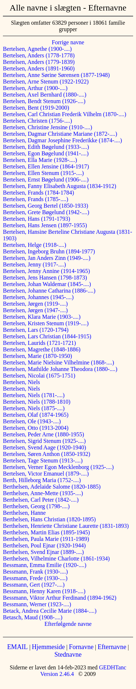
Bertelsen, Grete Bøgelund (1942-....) (46, 212)
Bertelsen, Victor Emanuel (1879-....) (46, 473)
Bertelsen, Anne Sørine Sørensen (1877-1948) (56, 75)
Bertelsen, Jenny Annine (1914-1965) (46, 271)
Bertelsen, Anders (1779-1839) (39, 62)
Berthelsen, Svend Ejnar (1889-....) (43, 552)
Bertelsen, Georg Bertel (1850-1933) (45, 206)
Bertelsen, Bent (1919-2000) (36, 108)
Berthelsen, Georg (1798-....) (36, 506)
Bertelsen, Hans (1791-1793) (36, 219)
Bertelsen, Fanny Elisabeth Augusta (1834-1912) (59, 186)
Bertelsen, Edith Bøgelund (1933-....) (46, 147)
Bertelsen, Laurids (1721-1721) (39, 343)
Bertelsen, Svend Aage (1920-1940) (44, 447)
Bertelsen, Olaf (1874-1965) (36, 415)
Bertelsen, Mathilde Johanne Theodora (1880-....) (60, 369)
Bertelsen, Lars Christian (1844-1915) (47, 336)
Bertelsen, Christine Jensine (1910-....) (47, 127)
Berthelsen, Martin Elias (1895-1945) (46, 532)
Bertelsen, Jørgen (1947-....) (35, 310)
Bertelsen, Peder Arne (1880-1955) (43, 434)
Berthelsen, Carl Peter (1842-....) (41, 500)
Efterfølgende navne (67, 624)
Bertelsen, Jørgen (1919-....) (35, 304)
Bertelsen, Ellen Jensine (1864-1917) (46, 166)
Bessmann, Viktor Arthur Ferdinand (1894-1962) (59, 598)
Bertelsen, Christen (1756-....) (37, 121)
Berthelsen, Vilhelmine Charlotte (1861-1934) (56, 558)
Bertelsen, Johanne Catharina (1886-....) (49, 291)
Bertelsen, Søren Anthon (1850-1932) (46, 454)
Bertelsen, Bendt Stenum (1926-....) (44, 101)
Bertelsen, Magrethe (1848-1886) (42, 349)
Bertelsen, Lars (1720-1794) (36, 330)
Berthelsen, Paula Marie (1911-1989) (46, 539)
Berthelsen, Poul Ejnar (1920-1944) (44, 545)
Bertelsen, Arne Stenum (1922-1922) (45, 81)
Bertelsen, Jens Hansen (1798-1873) (45, 277)
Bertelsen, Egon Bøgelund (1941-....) (45, 153)
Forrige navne (68, 42)
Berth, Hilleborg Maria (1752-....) (42, 480)
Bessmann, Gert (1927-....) (34, 585)
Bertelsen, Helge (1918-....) (34, 245)
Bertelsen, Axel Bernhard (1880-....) (44, 94)
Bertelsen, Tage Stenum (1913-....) (43, 460)
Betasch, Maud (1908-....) (32, 617)
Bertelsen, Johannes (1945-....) (38, 297)
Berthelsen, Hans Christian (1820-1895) (49, 519)
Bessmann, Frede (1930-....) (35, 578)
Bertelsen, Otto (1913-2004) (36, 428)
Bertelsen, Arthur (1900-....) (35, 88)
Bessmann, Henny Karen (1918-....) (44, 591)
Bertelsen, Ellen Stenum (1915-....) (43, 173)
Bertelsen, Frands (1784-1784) (38, 192)
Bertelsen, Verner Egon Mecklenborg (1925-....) (58, 467)
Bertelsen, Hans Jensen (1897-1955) (45, 225)
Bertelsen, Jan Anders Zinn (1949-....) (46, 258)
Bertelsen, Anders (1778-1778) (39, 55)
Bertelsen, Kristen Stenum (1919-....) (45, 323)
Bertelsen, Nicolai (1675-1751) (39, 375)
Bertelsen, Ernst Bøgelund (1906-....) (45, 179)
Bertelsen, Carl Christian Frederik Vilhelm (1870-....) (64, 114)
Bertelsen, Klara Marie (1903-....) (42, 317)
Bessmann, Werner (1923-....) (37, 604)
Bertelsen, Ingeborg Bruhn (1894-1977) (49, 251)
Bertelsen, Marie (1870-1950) (37, 356)
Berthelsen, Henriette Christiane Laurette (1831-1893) (66, 526)
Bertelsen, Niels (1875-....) (34, 408)
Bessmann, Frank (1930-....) (35, 571)
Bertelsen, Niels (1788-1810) (36, 402)
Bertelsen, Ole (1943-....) (32, 421)
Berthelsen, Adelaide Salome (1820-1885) (51, 487)
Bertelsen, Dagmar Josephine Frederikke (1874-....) (62, 140)
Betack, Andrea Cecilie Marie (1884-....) (49, 611)
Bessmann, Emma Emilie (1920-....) (44, 565)
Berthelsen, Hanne (24, 513)
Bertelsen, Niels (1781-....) (34, 395)
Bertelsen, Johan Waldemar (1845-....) (47, 284)
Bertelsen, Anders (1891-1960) (39, 68)
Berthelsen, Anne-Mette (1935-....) (43, 493)
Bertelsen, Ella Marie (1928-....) (40, 160)
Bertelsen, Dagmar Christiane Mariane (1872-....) (60, 134)
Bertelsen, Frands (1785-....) (35, 199)
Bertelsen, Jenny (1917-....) (34, 264)
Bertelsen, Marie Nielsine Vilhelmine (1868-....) (58, 362)
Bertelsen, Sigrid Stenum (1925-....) (44, 441)
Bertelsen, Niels (21, 382)
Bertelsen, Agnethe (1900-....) (37, 49)
